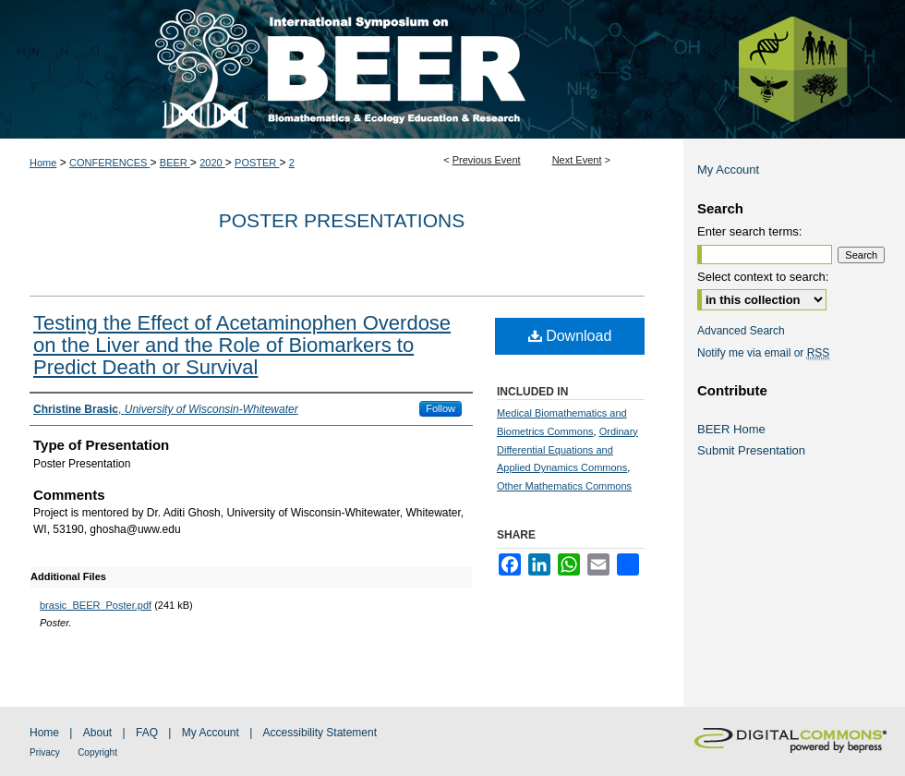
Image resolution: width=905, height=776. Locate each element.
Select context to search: (762, 277)
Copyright (97, 752)
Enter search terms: (749, 231)
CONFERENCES (109, 162)
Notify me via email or (763, 352)
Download (570, 336)
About (97, 732)
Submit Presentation (751, 450)
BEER (175, 162)
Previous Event (486, 159)
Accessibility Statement (320, 732)
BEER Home (731, 429)
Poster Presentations (342, 220)
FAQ (147, 732)
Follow (440, 408)
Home (43, 162)
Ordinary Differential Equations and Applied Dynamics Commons (567, 450)
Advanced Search (741, 330)
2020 (212, 162)
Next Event (577, 159)
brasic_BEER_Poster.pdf (95, 605)
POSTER (257, 162)
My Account (728, 169)
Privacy (45, 752)
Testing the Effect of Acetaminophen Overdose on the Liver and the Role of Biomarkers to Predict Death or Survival (242, 345)
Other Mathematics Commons (564, 485)
